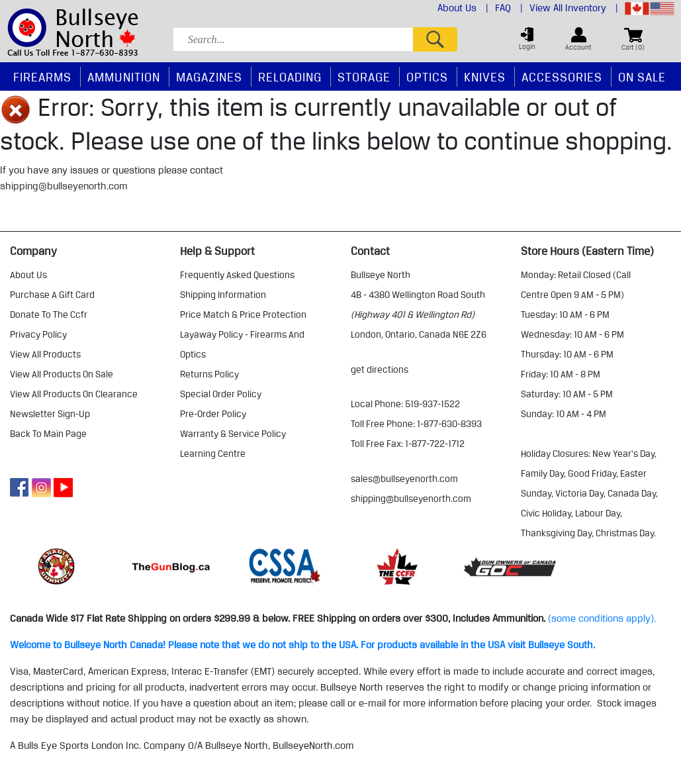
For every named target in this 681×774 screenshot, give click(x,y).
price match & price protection (243, 314)
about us (28, 274)
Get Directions (379, 369)
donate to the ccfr (48, 314)
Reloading (290, 77)
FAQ (509, 8)
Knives (485, 77)
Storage (364, 77)
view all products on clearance (74, 394)
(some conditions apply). (602, 618)
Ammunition (123, 77)
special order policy (220, 394)
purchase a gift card (52, 294)
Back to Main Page (48, 433)
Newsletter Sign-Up (50, 414)
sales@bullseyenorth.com (404, 478)
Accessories (562, 77)
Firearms (42, 77)
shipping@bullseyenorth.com (64, 186)
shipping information (223, 294)
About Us (462, 8)
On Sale (642, 77)
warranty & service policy (233, 433)
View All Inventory (573, 8)
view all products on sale (61, 374)
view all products (45, 354)
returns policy (209, 374)
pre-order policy (213, 414)
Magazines (209, 77)
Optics (427, 77)
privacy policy (38, 334)
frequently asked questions (237, 274)
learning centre (213, 453)
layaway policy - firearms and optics (242, 344)
